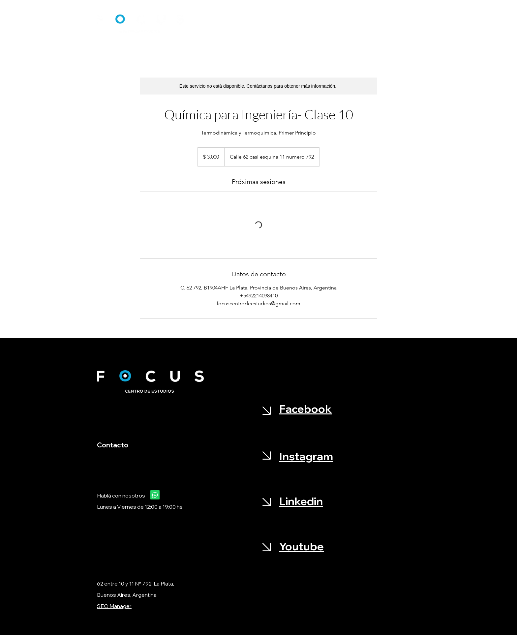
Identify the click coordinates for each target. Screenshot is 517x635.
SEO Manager (114, 606)
